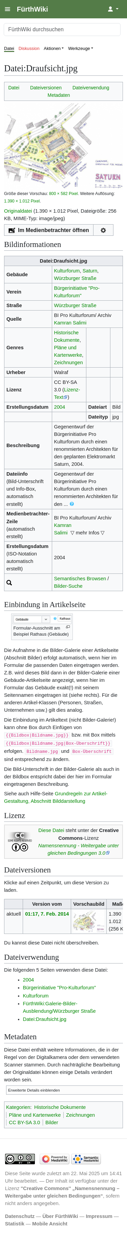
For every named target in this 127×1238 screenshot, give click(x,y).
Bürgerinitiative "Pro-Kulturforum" (59, 987)
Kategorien (18, 1107)
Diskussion (29, 48)
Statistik (14, 1223)
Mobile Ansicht (49, 1223)
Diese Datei (51, 830)
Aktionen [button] (52, 48)
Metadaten (59, 95)
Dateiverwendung (90, 87)
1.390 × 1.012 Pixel (22, 201)
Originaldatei (18, 211)
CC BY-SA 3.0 (24, 1122)
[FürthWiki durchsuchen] (62, 29)
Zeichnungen (68, 362)
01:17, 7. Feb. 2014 (47, 914)
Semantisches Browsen (80, 578)
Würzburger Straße (75, 278)
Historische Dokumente (60, 1107)
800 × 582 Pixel (63, 193)
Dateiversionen (46, 87)
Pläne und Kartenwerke (35, 1115)
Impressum (99, 1216)
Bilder (51, 1122)
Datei (9, 48)
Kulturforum (67, 270)
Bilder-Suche (68, 586)
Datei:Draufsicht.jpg (44, 1019)
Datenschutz (20, 1216)
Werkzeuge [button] (79, 48)
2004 (59, 407)
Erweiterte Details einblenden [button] (34, 1090)
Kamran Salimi (70, 322)
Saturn (90, 270)
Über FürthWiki (60, 1216)
